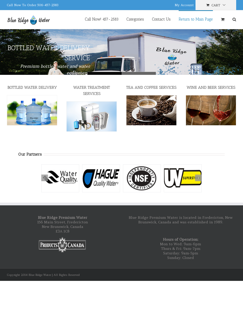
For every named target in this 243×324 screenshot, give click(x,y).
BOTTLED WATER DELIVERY (32, 87)
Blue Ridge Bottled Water (139, 73)
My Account (184, 5)
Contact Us (161, 19)
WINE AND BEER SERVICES (211, 87)
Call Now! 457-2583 (101, 19)
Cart (216, 5)
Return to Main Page (196, 19)
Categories (135, 19)
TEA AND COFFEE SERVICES (151, 87)
